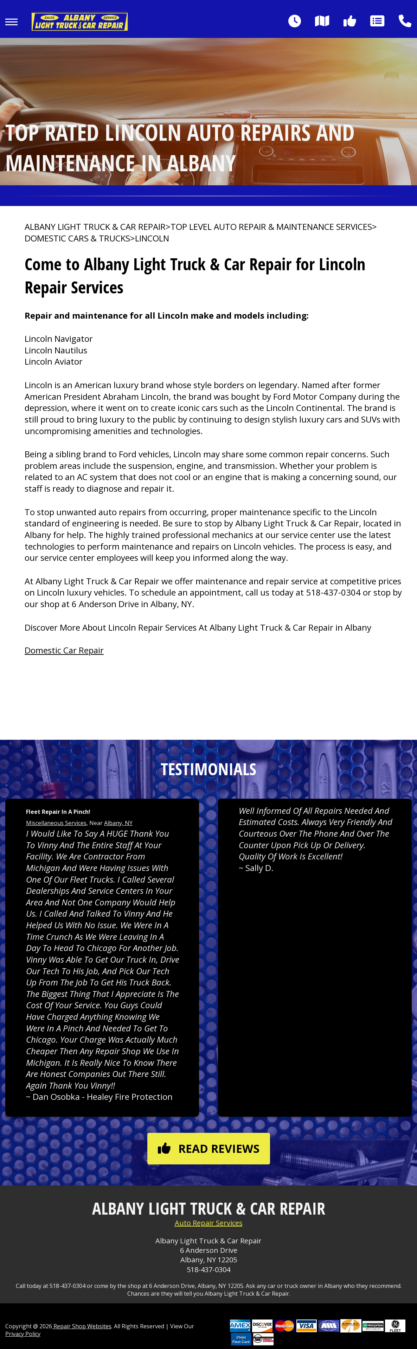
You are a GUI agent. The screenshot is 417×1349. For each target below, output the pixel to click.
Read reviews (208, 1148)
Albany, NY (118, 823)
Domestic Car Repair (64, 650)
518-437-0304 (333, 592)
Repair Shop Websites (81, 1326)
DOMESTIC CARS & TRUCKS (77, 238)
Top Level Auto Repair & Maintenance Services (271, 226)
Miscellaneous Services (56, 823)
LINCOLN (152, 238)
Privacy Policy (22, 1334)
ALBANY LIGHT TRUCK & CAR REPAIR (95, 226)
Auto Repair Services (209, 1223)
